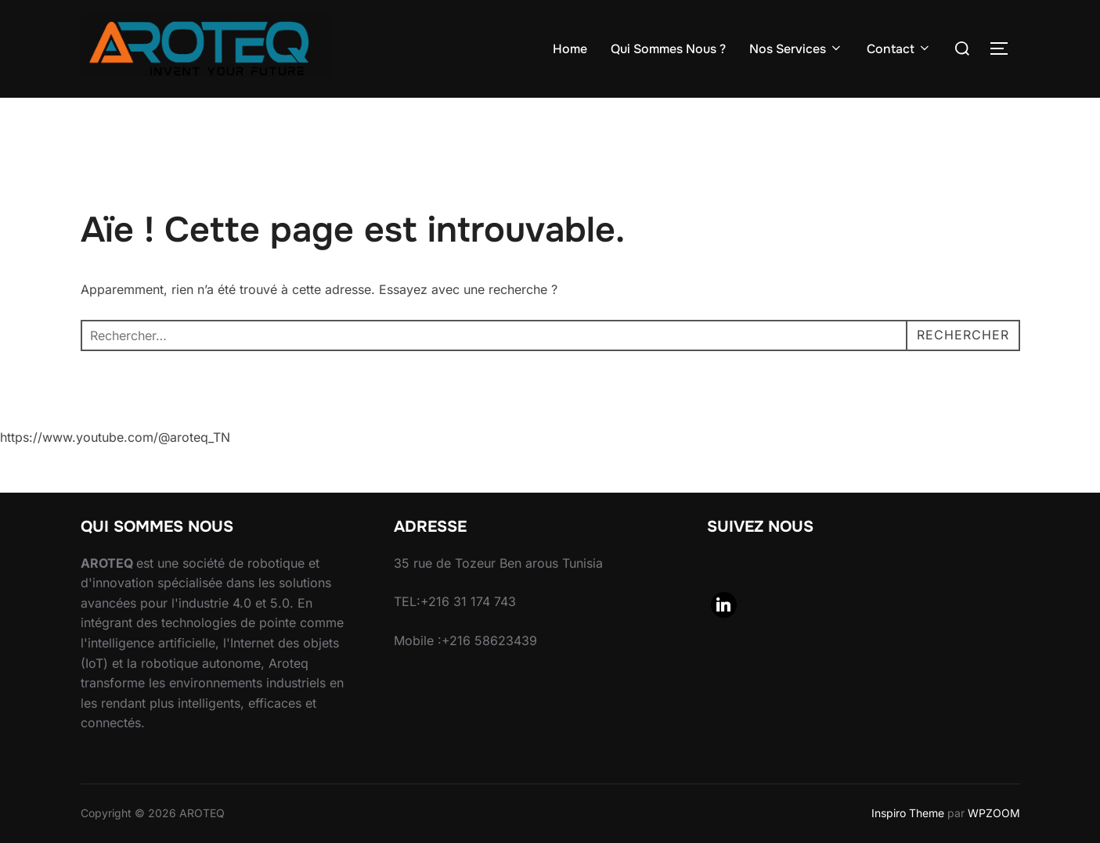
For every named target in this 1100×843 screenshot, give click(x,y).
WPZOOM (994, 813)
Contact (899, 49)
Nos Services (796, 49)
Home (570, 49)
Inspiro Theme (907, 813)
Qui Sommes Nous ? (668, 49)
